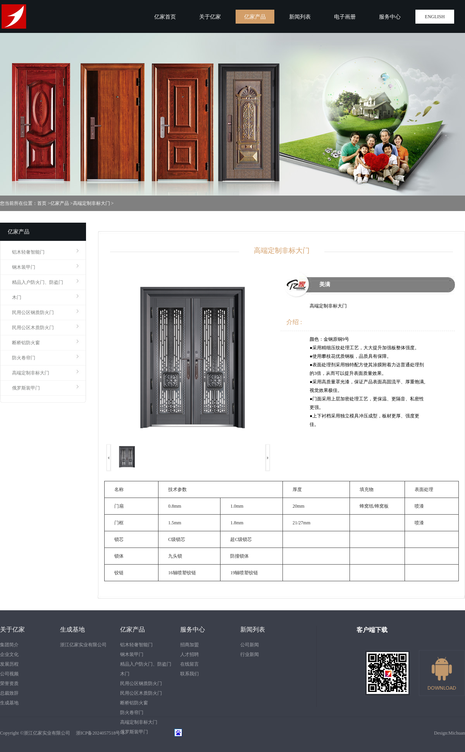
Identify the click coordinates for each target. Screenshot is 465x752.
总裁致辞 (9, 693)
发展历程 (9, 664)
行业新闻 (249, 654)
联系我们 (189, 673)
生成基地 (9, 703)
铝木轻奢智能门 (28, 252)
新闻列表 (252, 629)
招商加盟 (189, 644)
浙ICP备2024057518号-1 (97, 733)
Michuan (456, 733)
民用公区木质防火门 (33, 327)
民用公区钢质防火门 (33, 312)
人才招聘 (189, 654)
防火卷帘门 (23, 358)
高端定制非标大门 (91, 203)
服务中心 (192, 629)
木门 (16, 297)
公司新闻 (249, 644)
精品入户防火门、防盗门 (37, 282)
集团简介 (9, 644)
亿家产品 (59, 203)
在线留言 (189, 664)
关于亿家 (12, 629)
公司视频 (9, 673)
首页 (41, 203)
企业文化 (9, 654)
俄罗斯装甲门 (26, 388)
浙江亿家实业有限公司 (83, 644)
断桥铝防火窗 (26, 342)
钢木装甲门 (23, 267)
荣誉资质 (9, 683)
